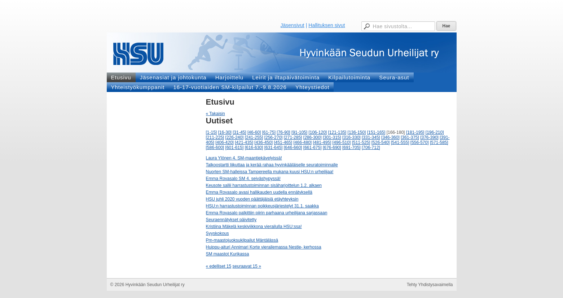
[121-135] (337, 132)
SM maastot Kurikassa (227, 254)
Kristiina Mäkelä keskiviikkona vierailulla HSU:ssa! (254, 226)
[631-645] (273, 147)
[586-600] (215, 147)
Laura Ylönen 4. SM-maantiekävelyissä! (244, 158)
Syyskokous (217, 233)
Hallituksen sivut (326, 25)
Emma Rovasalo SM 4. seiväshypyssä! (243, 178)
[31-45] (239, 132)
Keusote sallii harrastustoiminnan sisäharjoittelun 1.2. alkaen (264, 185)
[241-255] (254, 137)
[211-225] (215, 137)
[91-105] (299, 132)
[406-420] (224, 142)
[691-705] (351, 147)
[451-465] (283, 142)
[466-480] (302, 142)
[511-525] (361, 142)
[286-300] (312, 137)
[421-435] (244, 142)
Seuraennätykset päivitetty (231, 219)
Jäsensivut (292, 25)
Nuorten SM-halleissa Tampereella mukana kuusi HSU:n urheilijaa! (270, 171)
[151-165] (376, 132)
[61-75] (269, 132)
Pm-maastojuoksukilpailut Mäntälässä (242, 240)
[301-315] (332, 137)
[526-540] (380, 142)
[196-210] (435, 132)
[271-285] (293, 137)
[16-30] (225, 132)
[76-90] (283, 132)
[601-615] (234, 147)
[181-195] (415, 132)
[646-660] (293, 147)
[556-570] (419, 142)
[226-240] (234, 137)
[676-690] (332, 147)
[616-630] (254, 147)
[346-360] (390, 137)
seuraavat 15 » (247, 266)
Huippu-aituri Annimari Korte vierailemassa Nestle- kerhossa (263, 247)
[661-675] (312, 147)
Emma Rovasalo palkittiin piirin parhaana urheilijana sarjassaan (266, 212)
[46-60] (254, 132)
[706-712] (371, 147)
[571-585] (439, 142)
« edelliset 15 (219, 266)
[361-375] (410, 137)
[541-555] (400, 142)
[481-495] (322, 142)
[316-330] (351, 137)
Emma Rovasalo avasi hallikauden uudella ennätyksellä (259, 192)
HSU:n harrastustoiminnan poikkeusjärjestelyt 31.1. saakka (262, 206)
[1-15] (211, 132)
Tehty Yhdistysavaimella (430, 284)
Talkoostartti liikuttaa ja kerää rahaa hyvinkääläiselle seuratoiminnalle (272, 164)
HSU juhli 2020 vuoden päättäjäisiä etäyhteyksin (252, 199)
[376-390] (429, 137)
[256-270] (273, 137)
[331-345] (371, 137)
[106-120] (317, 132)
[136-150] (357, 132)
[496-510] (342, 142)
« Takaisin (215, 113)
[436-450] (263, 142)
